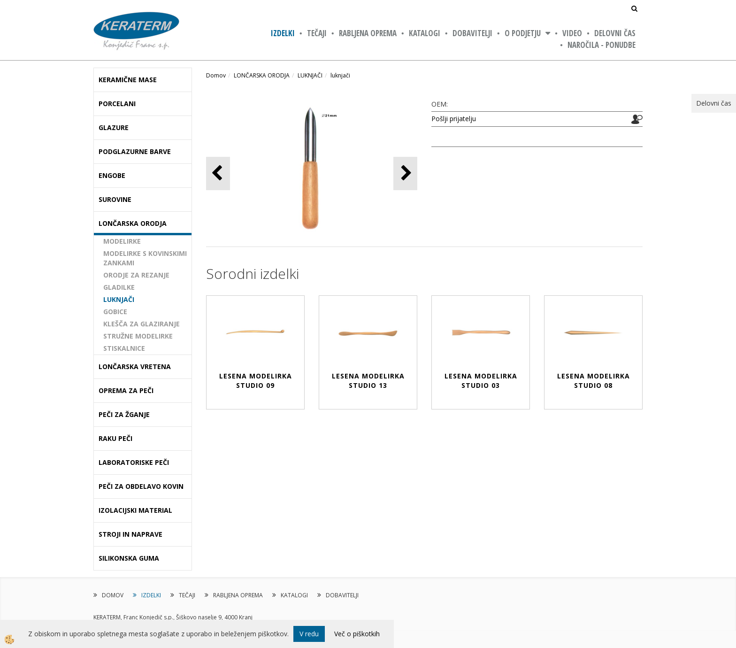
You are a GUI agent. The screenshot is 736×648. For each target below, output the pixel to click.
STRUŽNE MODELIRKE (138, 336)
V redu (309, 633)
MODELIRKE (122, 241)
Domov (216, 75)
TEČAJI (317, 33)
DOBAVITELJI (472, 33)
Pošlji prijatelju (453, 118)
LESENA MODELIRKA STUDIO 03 (481, 380)
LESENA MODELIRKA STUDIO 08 (593, 380)
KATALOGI (424, 33)
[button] (405, 173)
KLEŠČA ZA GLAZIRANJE (141, 323)
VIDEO (572, 33)
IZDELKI (283, 33)
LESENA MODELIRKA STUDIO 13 (368, 380)
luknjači (340, 75)
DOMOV (112, 595)
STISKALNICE (124, 348)
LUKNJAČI (118, 299)
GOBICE (115, 311)
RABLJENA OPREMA (368, 33)
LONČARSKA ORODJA (262, 75)
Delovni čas (615, 33)
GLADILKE (119, 287)
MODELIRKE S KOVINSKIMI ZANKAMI (145, 258)
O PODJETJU (523, 33)
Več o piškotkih (357, 633)
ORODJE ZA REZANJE (136, 274)
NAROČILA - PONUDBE (601, 44)
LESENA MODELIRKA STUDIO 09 (255, 380)
